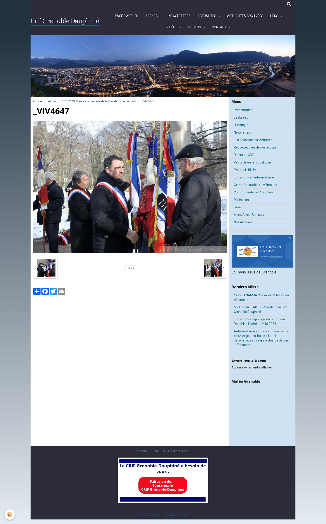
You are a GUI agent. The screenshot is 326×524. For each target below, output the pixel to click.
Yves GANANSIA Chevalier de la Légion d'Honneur (261, 297)
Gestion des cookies (176, 515)
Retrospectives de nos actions (255, 147)
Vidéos (172, 27)
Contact (219, 27)
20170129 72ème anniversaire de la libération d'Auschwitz (99, 101)
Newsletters (180, 16)
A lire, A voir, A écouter (250, 215)
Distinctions (242, 200)
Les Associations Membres (253, 140)
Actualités (207, 16)
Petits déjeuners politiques (253, 162)
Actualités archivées (245, 16)
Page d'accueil (127, 16)
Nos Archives (243, 222)
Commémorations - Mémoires (255, 185)
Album (52, 101)
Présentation (243, 110)
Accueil (38, 101)
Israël (238, 207)
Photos (195, 27)
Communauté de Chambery (254, 192)
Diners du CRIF (244, 155)
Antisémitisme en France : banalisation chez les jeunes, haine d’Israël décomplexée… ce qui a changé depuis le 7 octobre (261, 338)
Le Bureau (241, 117)
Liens (274, 16)
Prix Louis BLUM (245, 170)
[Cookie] (10, 514)
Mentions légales (148, 515)
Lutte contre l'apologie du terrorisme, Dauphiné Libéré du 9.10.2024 (260, 321)
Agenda (151, 16)
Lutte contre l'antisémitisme (254, 177)
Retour (130, 268)
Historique (241, 125)
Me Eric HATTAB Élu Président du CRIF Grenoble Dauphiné (261, 309)
